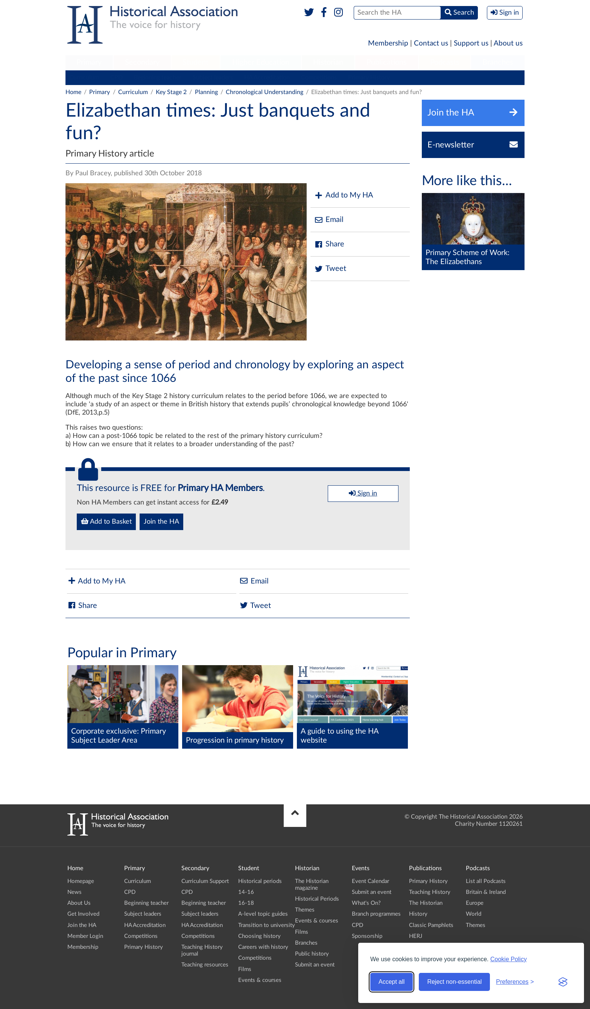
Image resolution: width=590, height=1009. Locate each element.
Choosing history (259, 936)
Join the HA (161, 521)
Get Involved (83, 914)
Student (195, 62)
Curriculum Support (205, 881)
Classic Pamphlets (431, 925)
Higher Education (260, 62)
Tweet (330, 269)
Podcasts (444, 62)
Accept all (391, 982)
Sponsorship (367, 936)
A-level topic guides (263, 914)
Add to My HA (343, 195)
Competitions (319, 77)
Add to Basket (106, 521)
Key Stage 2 (171, 92)
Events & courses (259, 980)
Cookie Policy (508, 959)
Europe (475, 903)
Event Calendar (370, 881)
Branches (497, 62)
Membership (388, 43)
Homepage (80, 881)
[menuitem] (89, 62)
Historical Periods (317, 899)
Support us (471, 43)
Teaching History (429, 892)
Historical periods (260, 881)
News (74, 892)
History (418, 914)
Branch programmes (376, 914)
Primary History (369, 77)
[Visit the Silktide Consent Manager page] (563, 982)
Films (244, 969)
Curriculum (84, 77)
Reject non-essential (454, 982)
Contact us (431, 43)
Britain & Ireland (486, 892)
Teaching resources (204, 965)
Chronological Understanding (264, 92)
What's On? (366, 903)
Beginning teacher (157, 77)
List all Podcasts (486, 881)
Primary (89, 62)
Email (329, 220)
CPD (116, 77)
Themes (305, 910)
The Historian (425, 903)
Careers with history (263, 947)
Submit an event (315, 965)
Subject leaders (213, 77)
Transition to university (266, 925)
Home (73, 92)
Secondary (142, 62)
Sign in (363, 493)
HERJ (415, 936)
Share (329, 244)
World (473, 914)
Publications (386, 62)
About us (508, 43)
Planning (206, 92)
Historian (328, 62)
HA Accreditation (267, 77)
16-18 (246, 903)
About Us (79, 903)
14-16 (246, 892)
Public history (312, 954)
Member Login (85, 936)
